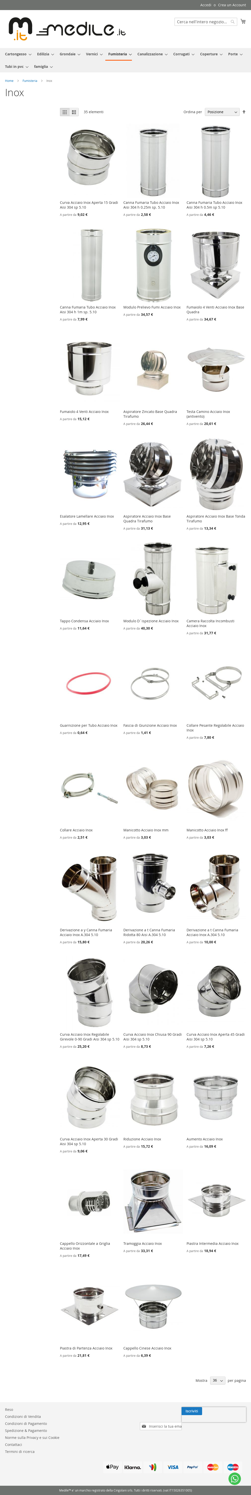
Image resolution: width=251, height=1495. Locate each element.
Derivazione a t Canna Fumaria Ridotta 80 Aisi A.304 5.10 (149, 932)
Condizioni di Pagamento (26, 1423)
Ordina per (193, 111)
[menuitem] (17, 54)
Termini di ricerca (20, 1451)
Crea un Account (232, 5)
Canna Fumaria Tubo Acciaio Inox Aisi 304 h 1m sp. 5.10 (88, 309)
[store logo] (65, 29)
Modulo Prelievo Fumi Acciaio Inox (152, 307)
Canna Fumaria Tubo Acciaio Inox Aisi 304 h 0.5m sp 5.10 (214, 205)
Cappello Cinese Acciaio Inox (147, 1348)
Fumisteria (30, 81)
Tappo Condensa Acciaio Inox (84, 621)
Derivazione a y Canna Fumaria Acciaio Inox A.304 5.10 (86, 932)
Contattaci (13, 1444)
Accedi (205, 5)
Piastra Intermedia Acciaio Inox (212, 1243)
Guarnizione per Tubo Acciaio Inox (88, 725)
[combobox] (206, 22)
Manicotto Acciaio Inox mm (146, 830)
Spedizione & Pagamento (26, 1430)
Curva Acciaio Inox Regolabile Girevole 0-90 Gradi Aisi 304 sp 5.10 (89, 1036)
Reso (9, 1409)
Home (9, 81)
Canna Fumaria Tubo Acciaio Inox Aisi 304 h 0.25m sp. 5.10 (151, 205)
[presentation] (203, 1422)
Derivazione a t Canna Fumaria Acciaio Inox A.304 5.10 (212, 932)
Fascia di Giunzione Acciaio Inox (150, 725)
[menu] (125, 60)
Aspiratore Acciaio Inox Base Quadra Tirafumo (147, 518)
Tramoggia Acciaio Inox (142, 1243)
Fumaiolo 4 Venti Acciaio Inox (84, 411)
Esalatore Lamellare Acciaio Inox (87, 516)
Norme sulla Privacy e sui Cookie (32, 1437)
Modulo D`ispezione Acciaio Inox (151, 621)
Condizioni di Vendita (23, 1416)
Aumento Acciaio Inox (205, 1139)
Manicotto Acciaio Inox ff (207, 830)
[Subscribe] (235, 1411)
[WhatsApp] (234, 1478)
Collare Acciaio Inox (76, 830)
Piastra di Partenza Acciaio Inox (86, 1348)
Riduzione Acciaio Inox (142, 1139)
